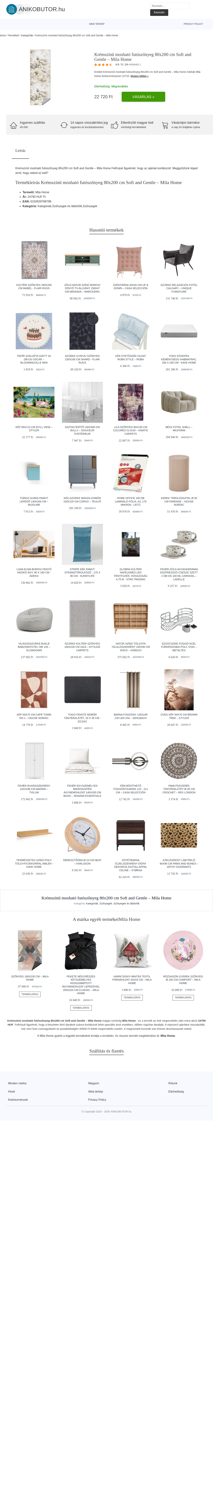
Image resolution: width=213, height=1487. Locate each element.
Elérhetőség (176, 1091)
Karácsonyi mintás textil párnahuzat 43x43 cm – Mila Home (132, 980)
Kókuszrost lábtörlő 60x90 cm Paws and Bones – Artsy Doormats (179, 863)
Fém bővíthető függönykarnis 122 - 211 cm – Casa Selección (130, 789)
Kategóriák (27, 35)
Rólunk (172, 1083)
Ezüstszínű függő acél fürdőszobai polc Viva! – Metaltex (179, 647)
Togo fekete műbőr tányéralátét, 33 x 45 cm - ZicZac (82, 718)
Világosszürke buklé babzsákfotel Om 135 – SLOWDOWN (34, 647)
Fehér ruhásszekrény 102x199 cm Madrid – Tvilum (34, 789)
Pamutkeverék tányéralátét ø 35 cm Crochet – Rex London (179, 789)
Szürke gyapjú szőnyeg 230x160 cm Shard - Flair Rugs (82, 359)
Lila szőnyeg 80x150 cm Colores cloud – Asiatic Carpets (130, 430)
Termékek (13, 35)
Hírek (11, 1091)
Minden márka (17, 1083)
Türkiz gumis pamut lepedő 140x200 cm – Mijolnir (34, 501)
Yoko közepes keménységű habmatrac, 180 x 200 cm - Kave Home (179, 359)
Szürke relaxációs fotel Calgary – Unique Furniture (178, 288)
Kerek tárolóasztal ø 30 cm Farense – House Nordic (179, 501)
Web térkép (97, 24)
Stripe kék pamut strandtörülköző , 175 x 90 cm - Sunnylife (82, 572)
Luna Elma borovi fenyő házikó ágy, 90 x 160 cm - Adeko (34, 572)
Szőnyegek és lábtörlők (126, 903)
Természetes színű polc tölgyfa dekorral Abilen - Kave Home (34, 863)
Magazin (93, 1083)
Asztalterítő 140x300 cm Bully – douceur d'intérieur (82, 430)
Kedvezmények (18, 1099)
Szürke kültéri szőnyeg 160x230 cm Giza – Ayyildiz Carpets (82, 647)
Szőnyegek (105, 903)
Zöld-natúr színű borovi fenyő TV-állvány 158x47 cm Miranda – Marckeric (82, 288)
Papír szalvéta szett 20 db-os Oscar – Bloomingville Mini (34, 359)
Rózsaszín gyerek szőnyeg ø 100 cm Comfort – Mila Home (183, 980)
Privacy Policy (193, 24)
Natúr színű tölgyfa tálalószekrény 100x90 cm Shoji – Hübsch (131, 647)
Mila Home (47, 1035)
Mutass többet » (140, 76)
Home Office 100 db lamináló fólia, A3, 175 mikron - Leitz (130, 501)
